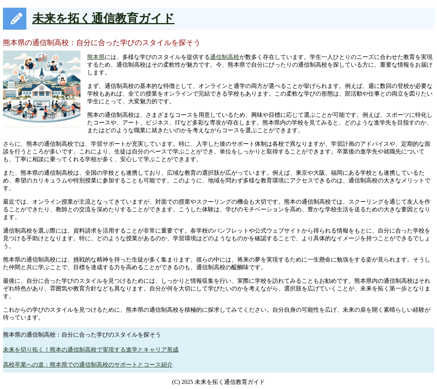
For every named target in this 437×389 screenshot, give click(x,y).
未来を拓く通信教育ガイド (103, 18)
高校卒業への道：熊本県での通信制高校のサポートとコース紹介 (88, 365)
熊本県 (96, 57)
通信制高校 (224, 57)
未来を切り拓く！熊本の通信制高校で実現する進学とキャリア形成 (91, 350)
